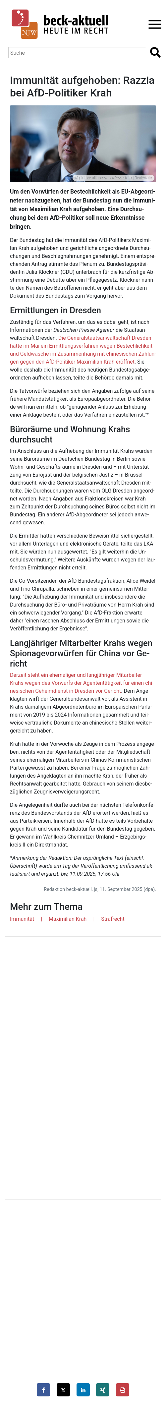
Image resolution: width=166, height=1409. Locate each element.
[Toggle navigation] (153, 24)
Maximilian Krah (67, 919)
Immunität (22, 919)
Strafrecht (112, 919)
